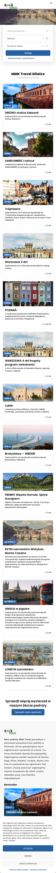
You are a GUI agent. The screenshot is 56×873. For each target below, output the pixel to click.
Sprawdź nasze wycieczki (28, 712)
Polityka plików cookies (18, 870)
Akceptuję (28, 848)
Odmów (28, 856)
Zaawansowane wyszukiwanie (20, 58)
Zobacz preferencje (28, 863)
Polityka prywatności (38, 870)
